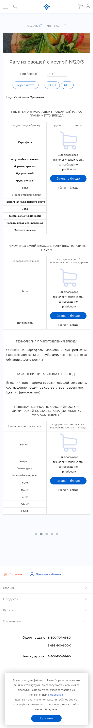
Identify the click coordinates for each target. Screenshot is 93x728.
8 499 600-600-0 (59, 645)
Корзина (12, 573)
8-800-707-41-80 (59, 637)
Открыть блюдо (68, 178)
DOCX (52, 85)
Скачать (35, 26)
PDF (67, 85)
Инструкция (56, 26)
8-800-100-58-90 (59, 656)
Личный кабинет (45, 574)
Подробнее (55, 694)
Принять (46, 718)
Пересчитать (25, 85)
